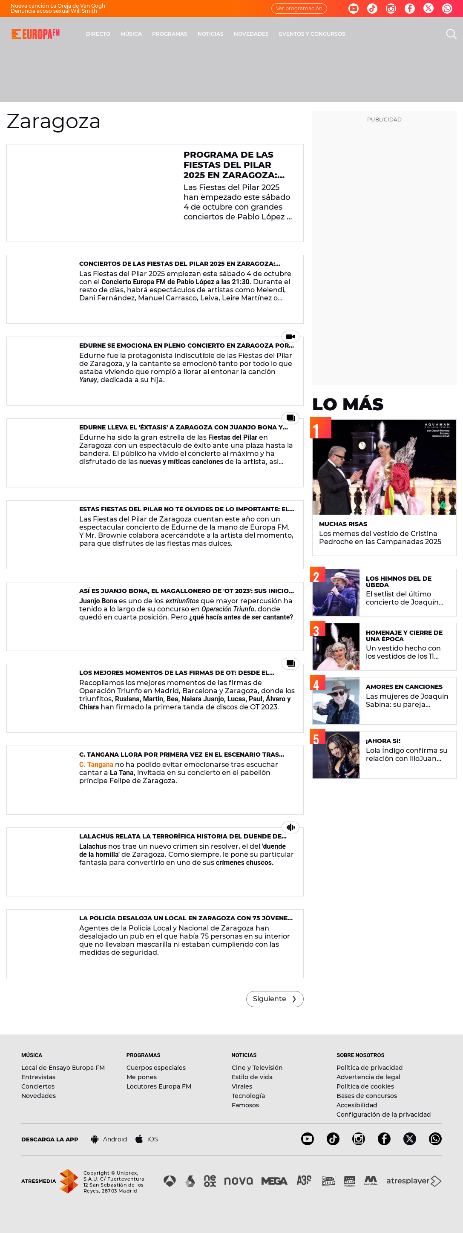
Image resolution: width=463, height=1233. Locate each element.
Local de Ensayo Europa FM (63, 1068)
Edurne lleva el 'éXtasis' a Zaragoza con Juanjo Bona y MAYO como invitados (181, 430)
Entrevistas (38, 1077)
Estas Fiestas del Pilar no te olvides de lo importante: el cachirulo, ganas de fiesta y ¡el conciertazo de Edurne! (184, 512)
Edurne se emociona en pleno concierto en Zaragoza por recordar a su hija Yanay (184, 349)
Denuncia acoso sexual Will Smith (54, 11)
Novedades (38, 1096)
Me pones (142, 1077)
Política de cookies (365, 1086)
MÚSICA (131, 34)
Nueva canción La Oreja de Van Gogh (58, 6)
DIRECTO (98, 34)
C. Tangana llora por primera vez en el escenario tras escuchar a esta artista (179, 758)
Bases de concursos (366, 1096)
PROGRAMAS (169, 34)
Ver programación (299, 8)
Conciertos (38, 1086)
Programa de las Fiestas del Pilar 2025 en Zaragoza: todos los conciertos (230, 175)
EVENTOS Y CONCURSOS (312, 34)
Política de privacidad (369, 1068)
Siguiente (269, 999)
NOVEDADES (251, 34)
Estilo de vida (252, 1077)
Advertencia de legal (368, 1077)
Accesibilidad (356, 1105)
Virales (242, 1086)
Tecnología (248, 1096)
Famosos (245, 1105)
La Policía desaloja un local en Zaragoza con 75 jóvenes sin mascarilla (185, 921)
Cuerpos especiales (156, 1068)
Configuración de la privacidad (383, 1114)
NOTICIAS (211, 34)
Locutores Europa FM (159, 1086)
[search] (451, 34)
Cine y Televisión (257, 1068)
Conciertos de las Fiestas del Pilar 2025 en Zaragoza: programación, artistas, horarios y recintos (177, 267)
